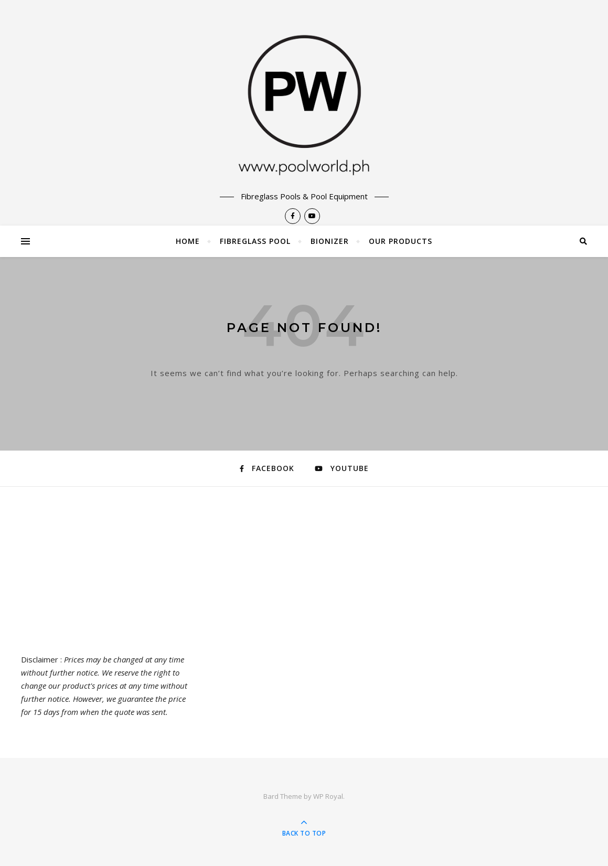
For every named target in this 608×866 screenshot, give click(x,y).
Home (188, 241)
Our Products (400, 241)
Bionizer (330, 241)
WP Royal (328, 796)
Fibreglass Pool (255, 241)
